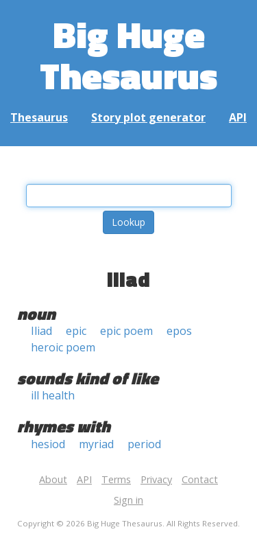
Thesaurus (39, 117)
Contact (200, 479)
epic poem (126, 330)
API (238, 117)
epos (179, 330)
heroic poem (63, 347)
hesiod (48, 444)
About (53, 479)
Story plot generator (148, 117)
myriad (96, 444)
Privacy (156, 479)
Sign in (128, 499)
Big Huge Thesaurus (128, 54)
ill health (53, 395)
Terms (116, 479)
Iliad (41, 330)
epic (76, 330)
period (144, 444)
